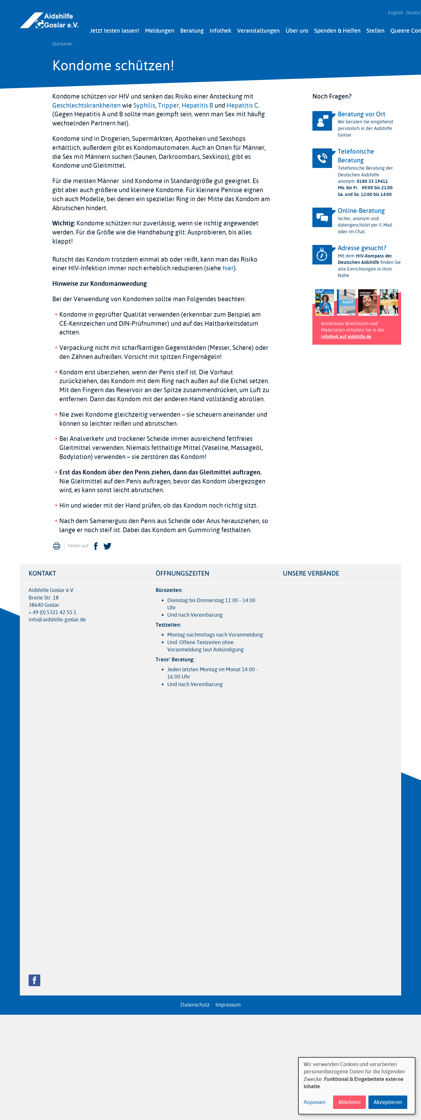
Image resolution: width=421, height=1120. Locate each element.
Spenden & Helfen (337, 28)
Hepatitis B (197, 103)
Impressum (228, 1003)
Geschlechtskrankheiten (86, 103)
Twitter (107, 543)
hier (228, 266)
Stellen (375, 28)
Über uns (297, 28)
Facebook (95, 543)
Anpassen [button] (315, 1102)
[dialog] (356, 1085)
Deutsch (411, 11)
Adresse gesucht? (362, 245)
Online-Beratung (361, 208)
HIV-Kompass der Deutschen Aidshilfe (365, 256)
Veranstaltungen (258, 28)
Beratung (192, 28)
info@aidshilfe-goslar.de (57, 617)
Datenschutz (195, 1003)
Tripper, (169, 103)
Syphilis (144, 103)
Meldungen (159, 28)
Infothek (220, 28)
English (393, 11)
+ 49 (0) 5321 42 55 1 (52, 610)
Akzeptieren (388, 1102)
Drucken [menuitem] (56, 543)
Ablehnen (349, 1102)
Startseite (62, 41)
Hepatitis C (242, 103)
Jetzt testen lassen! (114, 28)
